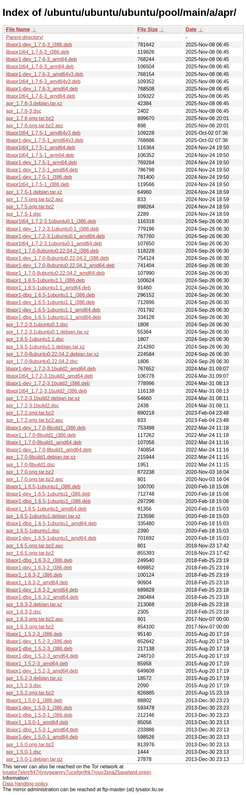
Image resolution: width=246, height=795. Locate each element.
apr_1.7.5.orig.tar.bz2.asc (34, 199)
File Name (18, 29)
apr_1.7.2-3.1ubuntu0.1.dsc (37, 324)
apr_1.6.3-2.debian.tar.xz (34, 604)
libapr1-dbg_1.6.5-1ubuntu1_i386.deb (48, 501)
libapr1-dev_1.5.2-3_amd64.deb (42, 671)
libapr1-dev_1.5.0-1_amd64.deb (42, 737)
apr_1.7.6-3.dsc (23, 111)
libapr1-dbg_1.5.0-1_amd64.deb (42, 729)
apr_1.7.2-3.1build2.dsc (32, 405)
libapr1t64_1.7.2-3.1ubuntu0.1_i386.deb (51, 221)
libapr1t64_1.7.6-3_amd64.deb (40, 96)
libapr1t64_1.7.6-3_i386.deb (37, 52)
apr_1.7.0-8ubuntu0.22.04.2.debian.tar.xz (52, 354)
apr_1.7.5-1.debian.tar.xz (34, 192)
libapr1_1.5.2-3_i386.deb (34, 634)
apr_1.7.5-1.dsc (23, 214)
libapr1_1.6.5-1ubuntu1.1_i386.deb (45, 280)
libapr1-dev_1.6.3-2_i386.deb (39, 567)
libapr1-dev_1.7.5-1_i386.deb (39, 177)
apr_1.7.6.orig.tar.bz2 (30, 118)
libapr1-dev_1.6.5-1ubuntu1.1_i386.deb (50, 302)
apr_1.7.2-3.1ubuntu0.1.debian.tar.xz (47, 332)
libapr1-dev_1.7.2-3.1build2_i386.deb (48, 383)
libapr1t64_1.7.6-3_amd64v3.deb (43, 81)
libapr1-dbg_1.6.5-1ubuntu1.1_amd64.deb (53, 317)
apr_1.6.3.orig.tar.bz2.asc (34, 619)
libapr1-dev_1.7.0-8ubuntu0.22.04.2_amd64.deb (60, 265)
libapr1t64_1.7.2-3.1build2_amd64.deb (49, 376)
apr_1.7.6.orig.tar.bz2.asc (34, 125)
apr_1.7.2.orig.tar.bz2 (30, 413)
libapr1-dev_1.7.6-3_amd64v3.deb (44, 74)
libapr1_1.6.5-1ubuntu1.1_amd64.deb (48, 287)
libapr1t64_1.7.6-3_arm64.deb (40, 66)
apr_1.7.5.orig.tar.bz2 (30, 206)
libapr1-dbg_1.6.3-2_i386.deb (39, 560)
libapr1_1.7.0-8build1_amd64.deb (43, 442)
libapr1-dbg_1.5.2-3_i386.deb (39, 648)
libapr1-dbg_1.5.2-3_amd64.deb (42, 656)
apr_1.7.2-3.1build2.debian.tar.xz (43, 398)
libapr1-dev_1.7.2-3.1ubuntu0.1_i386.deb (52, 229)
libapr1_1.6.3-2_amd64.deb (37, 582)
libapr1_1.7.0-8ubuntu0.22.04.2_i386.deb (52, 251)
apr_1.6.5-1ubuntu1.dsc (33, 530)
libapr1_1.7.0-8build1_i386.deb (41, 435)
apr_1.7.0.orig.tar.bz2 (30, 472)
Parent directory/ (24, 37)
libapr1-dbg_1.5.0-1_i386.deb (39, 715)
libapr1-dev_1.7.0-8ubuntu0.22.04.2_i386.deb (57, 258)
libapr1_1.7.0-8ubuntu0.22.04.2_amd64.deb (55, 273)
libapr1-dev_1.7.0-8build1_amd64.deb (49, 449)
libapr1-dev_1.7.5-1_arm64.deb (41, 162)
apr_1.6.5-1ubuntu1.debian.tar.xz (43, 516)
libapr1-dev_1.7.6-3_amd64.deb (42, 89)
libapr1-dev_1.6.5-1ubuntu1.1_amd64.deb (53, 310)
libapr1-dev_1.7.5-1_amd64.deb (42, 170)
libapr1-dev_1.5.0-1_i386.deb (39, 707)
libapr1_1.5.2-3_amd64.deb (37, 663)
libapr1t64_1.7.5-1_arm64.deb (40, 155)
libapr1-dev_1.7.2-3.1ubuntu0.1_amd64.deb (55, 236)
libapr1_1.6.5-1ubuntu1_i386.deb (43, 486)
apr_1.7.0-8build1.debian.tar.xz (41, 457)
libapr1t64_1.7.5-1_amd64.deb (40, 147)
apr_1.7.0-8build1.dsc (30, 464)
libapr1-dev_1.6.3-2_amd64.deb (42, 590)
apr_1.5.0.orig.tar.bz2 (30, 744)
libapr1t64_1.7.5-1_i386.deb (37, 184)
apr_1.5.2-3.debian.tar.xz (34, 678)
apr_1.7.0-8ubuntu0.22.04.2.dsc (42, 361)
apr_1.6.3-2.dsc (23, 612)
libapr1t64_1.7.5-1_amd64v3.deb (43, 133)
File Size (148, 29)
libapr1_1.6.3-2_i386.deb (34, 575)
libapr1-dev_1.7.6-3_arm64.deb (41, 59)
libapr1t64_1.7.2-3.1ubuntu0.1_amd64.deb (54, 243)
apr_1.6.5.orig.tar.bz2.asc (34, 545)
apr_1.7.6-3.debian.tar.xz (34, 103)
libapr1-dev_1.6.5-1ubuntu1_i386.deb (48, 494)
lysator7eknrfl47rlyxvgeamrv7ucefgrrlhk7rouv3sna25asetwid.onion (77, 772)
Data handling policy (25, 783)
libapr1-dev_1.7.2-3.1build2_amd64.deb (51, 368)
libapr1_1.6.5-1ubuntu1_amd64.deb (46, 509)
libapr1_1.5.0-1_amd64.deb (37, 722)
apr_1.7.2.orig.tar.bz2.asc (34, 420)
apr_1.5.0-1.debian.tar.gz (34, 759)
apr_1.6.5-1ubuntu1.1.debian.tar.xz (45, 347)
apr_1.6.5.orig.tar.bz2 (30, 553)
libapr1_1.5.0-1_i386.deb (34, 700)
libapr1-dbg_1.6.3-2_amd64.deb (42, 597)
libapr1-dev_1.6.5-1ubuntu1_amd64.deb (51, 538)
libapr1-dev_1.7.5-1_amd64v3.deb (44, 140)
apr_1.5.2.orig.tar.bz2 (30, 693)
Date (191, 29)
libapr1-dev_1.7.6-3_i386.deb (39, 44)
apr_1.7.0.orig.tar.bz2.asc (34, 479)
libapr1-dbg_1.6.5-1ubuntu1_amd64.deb (51, 523)
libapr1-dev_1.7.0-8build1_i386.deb (46, 428)
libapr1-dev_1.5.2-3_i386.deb (39, 641)
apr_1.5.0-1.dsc (23, 752)
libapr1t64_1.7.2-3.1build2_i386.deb (46, 391)
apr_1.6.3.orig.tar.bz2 (30, 626)
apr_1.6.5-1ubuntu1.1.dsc (35, 339)
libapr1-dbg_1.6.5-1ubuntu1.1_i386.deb (50, 295)
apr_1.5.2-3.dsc (23, 685)
